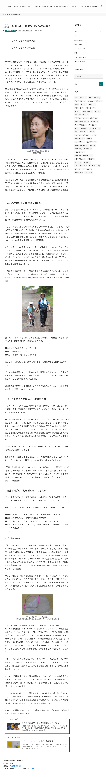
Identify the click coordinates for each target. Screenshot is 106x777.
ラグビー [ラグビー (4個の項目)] (88, 172)
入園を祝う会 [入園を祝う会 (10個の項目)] (80, 159)
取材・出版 (78, 44)
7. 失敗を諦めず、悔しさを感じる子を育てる (40, 723)
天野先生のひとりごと (81, 57)
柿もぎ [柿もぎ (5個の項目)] (78, 111)
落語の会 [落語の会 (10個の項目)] (79, 172)
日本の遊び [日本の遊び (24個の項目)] (79, 152)
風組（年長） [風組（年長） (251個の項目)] (80, 98)
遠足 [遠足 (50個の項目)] (83, 104)
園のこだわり (78, 40)
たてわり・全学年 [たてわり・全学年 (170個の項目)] (95, 101)
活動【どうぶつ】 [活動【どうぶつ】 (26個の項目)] (81, 115)
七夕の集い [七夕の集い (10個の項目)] (91, 142)
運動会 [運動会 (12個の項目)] (92, 104)
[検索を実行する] (101, 84)
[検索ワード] (88, 84)
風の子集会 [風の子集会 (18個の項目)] (87, 111)
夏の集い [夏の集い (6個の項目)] (78, 149)
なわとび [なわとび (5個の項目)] (88, 149)
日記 (88, 31)
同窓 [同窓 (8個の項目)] (92, 145)
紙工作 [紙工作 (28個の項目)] (93, 118)
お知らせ (77, 36)
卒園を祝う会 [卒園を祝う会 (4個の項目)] (80, 138)
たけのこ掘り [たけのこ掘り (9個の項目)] (80, 142)
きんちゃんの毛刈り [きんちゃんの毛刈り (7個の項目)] (82, 121)
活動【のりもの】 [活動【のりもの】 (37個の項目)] (81, 118)
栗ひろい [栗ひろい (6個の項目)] (94, 121)
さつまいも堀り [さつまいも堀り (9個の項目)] (80, 128)
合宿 (20, 30)
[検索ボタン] (101, 6)
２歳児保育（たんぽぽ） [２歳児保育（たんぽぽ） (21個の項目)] (83, 155)
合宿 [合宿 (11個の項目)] (97, 111)
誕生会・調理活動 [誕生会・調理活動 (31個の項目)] (81, 145)
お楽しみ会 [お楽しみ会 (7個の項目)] (79, 108)
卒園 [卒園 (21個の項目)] (93, 135)
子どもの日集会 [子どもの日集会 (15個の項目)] (81, 125)
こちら (32, 768)
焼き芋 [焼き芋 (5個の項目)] (78, 169)
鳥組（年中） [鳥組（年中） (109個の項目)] (94, 98)
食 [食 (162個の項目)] (92, 132)
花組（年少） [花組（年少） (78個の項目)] (80, 101)
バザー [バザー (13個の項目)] (78, 162)
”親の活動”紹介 (79, 62)
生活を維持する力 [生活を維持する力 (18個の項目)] (81, 135)
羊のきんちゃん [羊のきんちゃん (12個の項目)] (81, 166)
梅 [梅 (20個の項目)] (77, 104)
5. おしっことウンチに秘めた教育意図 (38, 741)
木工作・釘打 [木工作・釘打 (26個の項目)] (94, 166)
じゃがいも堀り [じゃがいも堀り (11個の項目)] (94, 128)
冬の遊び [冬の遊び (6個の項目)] (92, 125)
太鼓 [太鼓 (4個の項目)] (89, 138)
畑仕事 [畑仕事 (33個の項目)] (87, 162)
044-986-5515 (17, 766)
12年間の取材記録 (10, 30)
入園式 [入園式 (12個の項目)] (91, 159)
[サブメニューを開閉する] (100, 31)
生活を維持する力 (27, 30)
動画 (75, 53)
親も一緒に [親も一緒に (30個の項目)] (90, 108)
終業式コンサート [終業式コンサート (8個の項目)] (81, 132)
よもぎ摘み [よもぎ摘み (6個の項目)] (87, 169)
